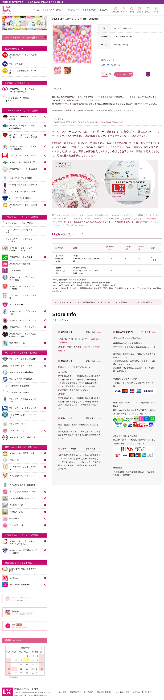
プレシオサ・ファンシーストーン (22, 416)
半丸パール (14, 460)
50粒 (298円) (115, 65)
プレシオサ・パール (18, 424)
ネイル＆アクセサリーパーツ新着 (22, 72)
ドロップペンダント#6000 (20, 178)
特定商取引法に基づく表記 (81, 692)
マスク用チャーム (17, 343)
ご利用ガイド (73, 10)
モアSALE (13, 578)
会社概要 (62, 692)
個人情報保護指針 (104, 692)
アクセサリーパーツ (18, 525)
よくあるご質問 (89, 10)
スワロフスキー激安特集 (19, 264)
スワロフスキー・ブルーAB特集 (19, 223)
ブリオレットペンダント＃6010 (23, 185)
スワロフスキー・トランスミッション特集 (19, 240)
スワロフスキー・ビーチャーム (22, 320)
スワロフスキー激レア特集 (20, 257)
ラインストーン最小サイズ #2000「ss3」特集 (20, 249)
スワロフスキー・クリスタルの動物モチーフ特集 (22, 335)
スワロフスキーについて (53, 10)
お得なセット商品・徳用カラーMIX (22, 570)
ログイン (124, 10)
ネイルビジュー (16, 304)
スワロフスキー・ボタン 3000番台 (23, 206)
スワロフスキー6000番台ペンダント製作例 (23, 551)
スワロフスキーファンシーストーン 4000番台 (22, 147)
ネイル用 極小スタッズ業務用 (22, 485)
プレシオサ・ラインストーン (21, 366)
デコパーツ (14, 518)
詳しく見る (91, 332)
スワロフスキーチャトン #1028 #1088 (22, 117)
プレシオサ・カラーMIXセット (22, 437)
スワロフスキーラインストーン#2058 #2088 (77, 302)
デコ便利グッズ (16, 505)
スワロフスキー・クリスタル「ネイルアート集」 (21, 542)
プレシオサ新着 (16, 64)
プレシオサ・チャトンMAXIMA (22, 359)
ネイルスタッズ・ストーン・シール (22, 477)
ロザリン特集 (15, 270)
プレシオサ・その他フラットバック (22, 400)
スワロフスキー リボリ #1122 (22, 162)
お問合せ (137, 692)
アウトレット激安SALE (19, 584)
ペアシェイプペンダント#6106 (22, 191)
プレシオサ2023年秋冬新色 (21, 372)
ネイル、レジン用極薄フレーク (22, 492)
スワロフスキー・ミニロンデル (22, 327)
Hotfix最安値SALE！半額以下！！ (17, 99)
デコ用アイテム (16, 512)
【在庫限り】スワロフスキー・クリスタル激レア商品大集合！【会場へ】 (32, 2)
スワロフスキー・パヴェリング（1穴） (22, 312)
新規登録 (115, 10)
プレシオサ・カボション (19, 430)
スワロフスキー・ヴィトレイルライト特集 (22, 278)
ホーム (36, 10)
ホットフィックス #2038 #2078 (22, 155)
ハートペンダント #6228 (20, 198)
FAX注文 (148, 692)
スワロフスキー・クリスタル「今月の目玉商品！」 (21, 90)
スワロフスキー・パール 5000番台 (23, 170)
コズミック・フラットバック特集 (22, 296)
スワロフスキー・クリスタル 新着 (23, 56)
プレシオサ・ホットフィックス (22, 408)
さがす (132, 10)
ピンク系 (99, 302)
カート (156, 9)
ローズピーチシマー (111, 302)
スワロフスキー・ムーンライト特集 (19, 231)
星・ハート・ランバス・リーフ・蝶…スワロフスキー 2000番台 (23, 137)
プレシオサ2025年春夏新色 (17, 386)
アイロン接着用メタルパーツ (21, 498)
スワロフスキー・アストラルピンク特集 (22, 287)
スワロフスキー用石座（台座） (22, 453)
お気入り (148, 10)
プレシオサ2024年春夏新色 (21, 379)
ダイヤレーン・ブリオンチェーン (22, 468)
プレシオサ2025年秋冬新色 (17, 392)
